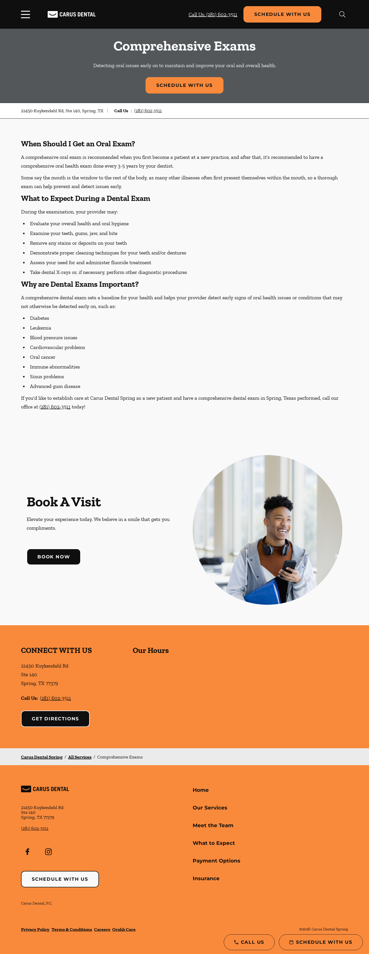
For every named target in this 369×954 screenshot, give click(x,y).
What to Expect (214, 843)
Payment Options (216, 861)
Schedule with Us (282, 14)
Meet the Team (213, 825)
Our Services (210, 808)
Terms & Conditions (72, 929)
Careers (102, 929)
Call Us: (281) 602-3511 (213, 14)
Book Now (53, 557)
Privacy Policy (35, 929)
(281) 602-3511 (148, 111)
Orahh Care (124, 929)
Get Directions (55, 719)
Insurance (206, 878)
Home (201, 790)
